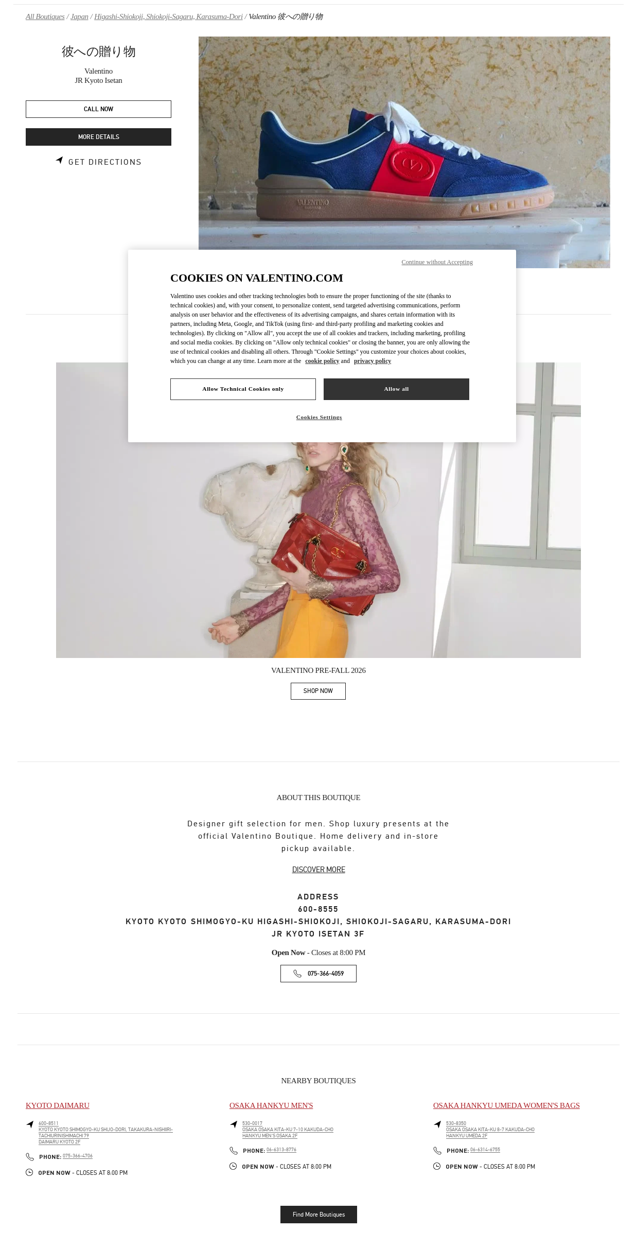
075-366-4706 (78, 1156)
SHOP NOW (325, 692)
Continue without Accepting (437, 262)
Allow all (396, 389)
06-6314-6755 (485, 1150)
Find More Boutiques (319, 1214)
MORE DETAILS (98, 137)
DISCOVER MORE (318, 869)
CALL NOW (98, 109)
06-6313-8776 (281, 1150)
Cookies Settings (319, 417)
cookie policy (322, 361)
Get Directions (105, 162)
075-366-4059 (326, 974)
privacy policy (372, 361)
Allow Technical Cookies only (243, 389)
